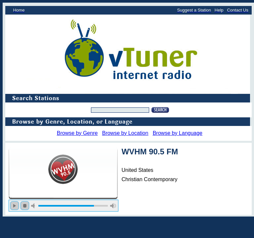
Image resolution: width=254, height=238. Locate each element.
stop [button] (24, 205)
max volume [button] (113, 205)
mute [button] (34, 205)
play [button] (14, 205)
